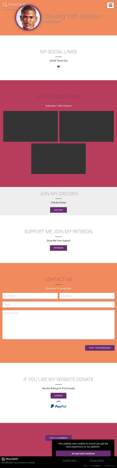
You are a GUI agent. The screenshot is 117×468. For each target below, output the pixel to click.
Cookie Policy (69, 460)
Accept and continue (83, 453)
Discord (58, 210)
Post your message (100, 348)
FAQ (85, 465)
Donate (59, 395)
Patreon (58, 248)
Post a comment (58, 438)
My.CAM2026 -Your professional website (18, 460)
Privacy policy (97, 460)
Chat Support (95, 465)
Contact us (109, 465)
